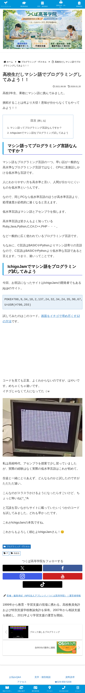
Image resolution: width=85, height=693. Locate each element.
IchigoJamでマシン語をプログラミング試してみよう (41, 133)
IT (6, 554)
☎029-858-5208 (63, 682)
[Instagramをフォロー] (22, 577)
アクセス (21, 682)
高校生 (15, 554)
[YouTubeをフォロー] (62, 577)
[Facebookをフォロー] (62, 568)
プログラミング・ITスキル (17, 547)
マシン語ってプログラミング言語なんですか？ (37, 127)
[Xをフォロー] (22, 568)
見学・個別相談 (43, 677)
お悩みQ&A (15, 677)
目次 (35, 120)
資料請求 (70, 677)
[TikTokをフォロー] (42, 585)
